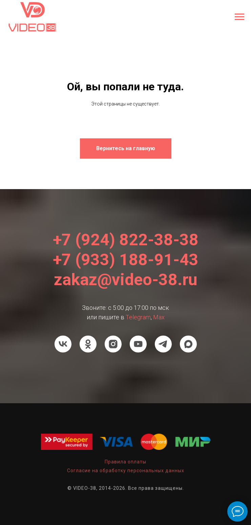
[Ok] (88, 344)
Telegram (138, 317)
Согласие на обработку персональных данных (125, 470)
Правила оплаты (125, 461)
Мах (159, 317)
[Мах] (188, 344)
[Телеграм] (163, 344)
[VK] (63, 344)
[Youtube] (138, 344)
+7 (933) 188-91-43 (125, 259)
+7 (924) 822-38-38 (125, 239)
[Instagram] (113, 344)
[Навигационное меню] (239, 17)
